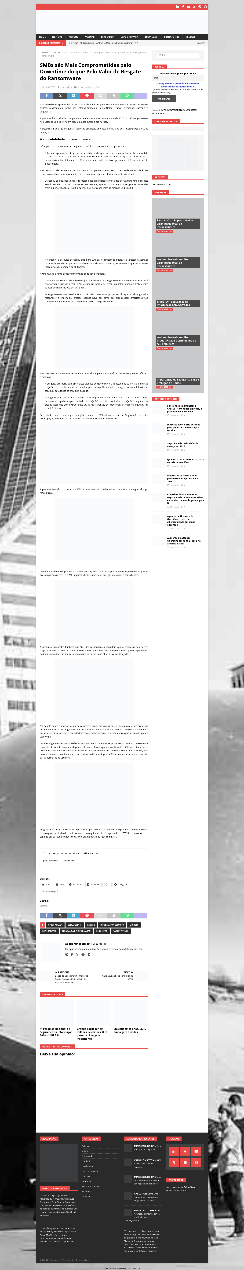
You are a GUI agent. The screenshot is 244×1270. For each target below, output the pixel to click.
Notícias (57, 36)
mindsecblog (66, 87)
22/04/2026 (174, 434)
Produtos (86, 1181)
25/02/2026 (163, 231)
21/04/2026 (174, 450)
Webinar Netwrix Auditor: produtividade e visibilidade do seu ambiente (176, 340)
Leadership (109, 36)
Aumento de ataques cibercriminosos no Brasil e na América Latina (183, 540)
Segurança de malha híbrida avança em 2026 (182, 445)
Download (154, 36)
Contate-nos (176, 36)
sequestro (102, 930)
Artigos (74, 36)
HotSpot (86, 1160)
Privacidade (177, 109)
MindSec (195, 36)
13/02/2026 (163, 270)
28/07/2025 (163, 309)
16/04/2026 (174, 528)
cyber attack (55, 924)
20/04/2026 (174, 485)
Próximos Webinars (91, 1186)
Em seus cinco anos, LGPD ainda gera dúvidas (130, 1030)
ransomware (49, 930)
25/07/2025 (163, 348)
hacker (91, 924)
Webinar (91, 36)
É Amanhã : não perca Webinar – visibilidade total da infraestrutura (177, 224)
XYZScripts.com (134, 1268)
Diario (85, 1150)
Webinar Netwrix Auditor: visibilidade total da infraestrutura (173, 263)
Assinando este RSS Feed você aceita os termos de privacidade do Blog (177, 91)
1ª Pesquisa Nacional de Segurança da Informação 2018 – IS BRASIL (56, 1032)
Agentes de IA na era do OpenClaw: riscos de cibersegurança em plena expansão (181, 520)
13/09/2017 (49, 87)
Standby (86, 1191)
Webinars (160, 192)
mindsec (134, 924)
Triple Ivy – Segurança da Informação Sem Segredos (173, 303)
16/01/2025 (163, 387)
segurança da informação (76, 930)
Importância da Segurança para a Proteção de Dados (178, 381)
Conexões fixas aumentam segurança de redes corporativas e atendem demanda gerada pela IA (185, 499)
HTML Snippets (110, 1268)
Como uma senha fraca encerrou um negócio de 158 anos (147, 1180)
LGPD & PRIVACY (132, 36)
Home (42, 36)
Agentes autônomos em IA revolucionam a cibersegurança (142, 1217)
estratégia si (74, 924)
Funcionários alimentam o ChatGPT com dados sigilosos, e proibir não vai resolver (184, 408)
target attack (120, 930)
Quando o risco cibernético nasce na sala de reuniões (185, 461)
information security (112, 924)
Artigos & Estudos (165, 398)
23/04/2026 (174, 415)
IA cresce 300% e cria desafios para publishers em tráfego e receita (183, 427)
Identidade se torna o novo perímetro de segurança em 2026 (182, 478)
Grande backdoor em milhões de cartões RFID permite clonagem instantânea (92, 1033)
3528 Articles (99, 943)
